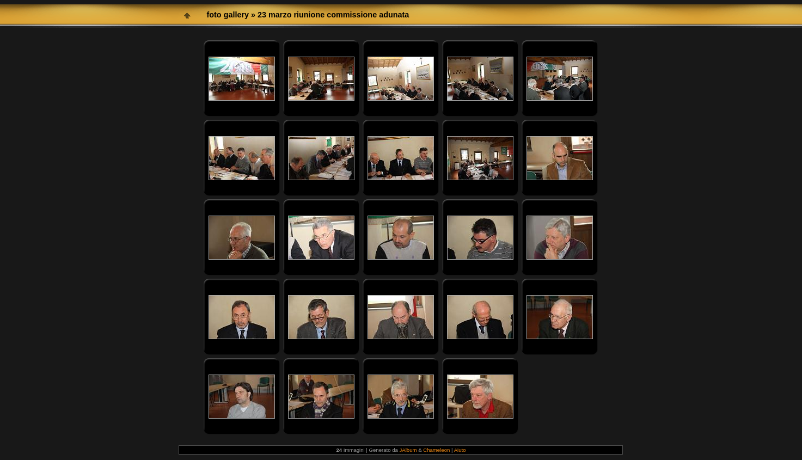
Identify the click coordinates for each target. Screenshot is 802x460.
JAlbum (408, 450)
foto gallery (227, 14)
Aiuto (460, 450)
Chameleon (436, 450)
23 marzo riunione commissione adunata (333, 14)
